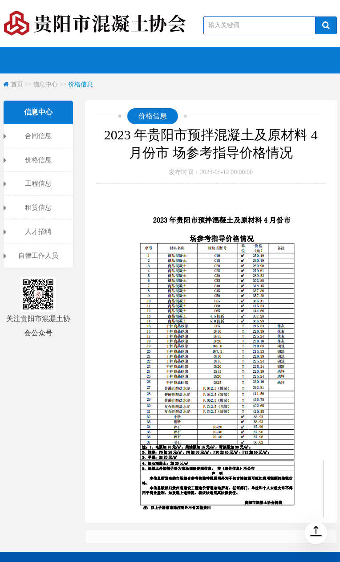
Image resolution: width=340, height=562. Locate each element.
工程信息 (38, 183)
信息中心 (45, 84)
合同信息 (38, 135)
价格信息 (80, 84)
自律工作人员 (38, 255)
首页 (17, 84)
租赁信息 (38, 207)
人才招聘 (38, 231)
